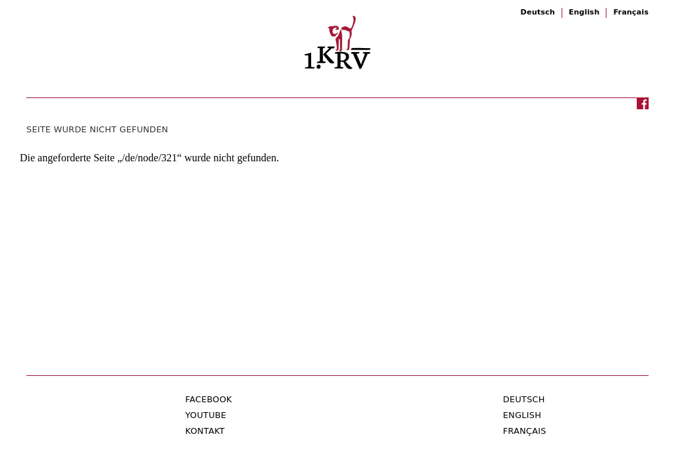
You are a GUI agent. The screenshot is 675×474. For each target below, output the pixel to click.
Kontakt (205, 431)
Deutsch (538, 12)
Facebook (208, 399)
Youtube (205, 415)
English (584, 12)
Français (631, 12)
